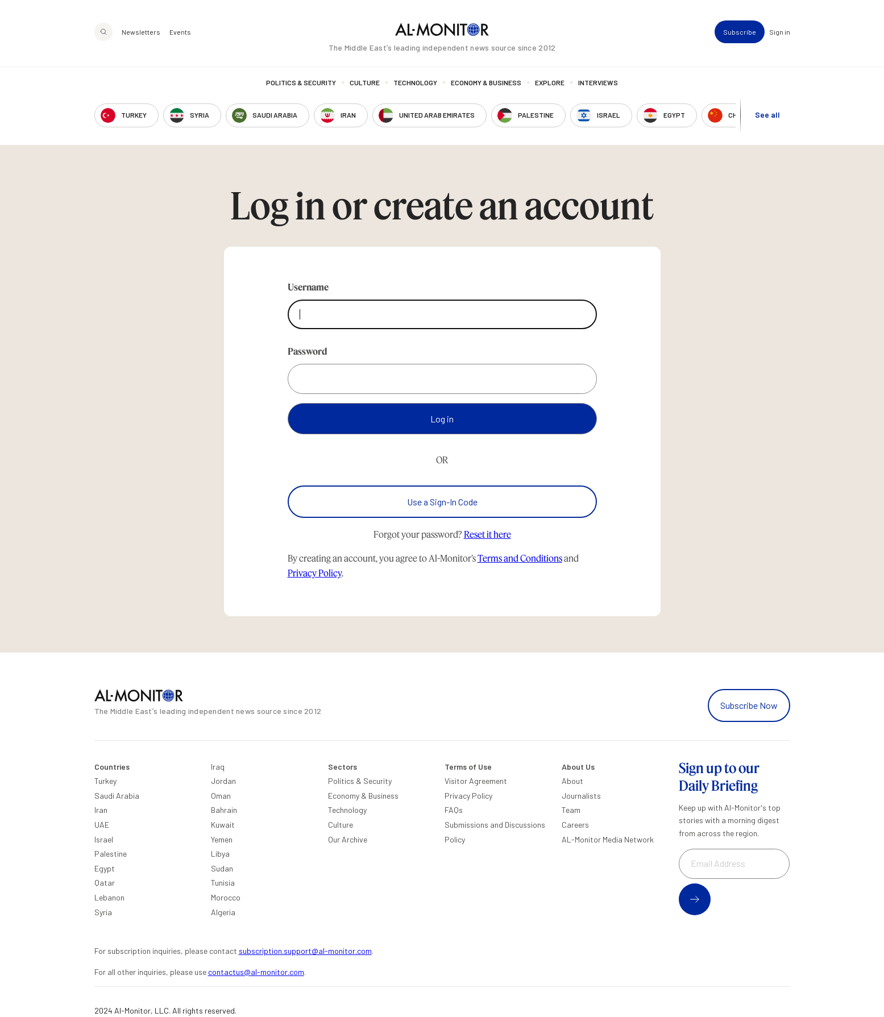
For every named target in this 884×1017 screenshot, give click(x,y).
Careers (575, 824)
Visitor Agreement (476, 781)
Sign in (779, 32)
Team (571, 810)
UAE (101, 824)
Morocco (225, 897)
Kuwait (223, 824)
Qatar (104, 882)
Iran (100, 810)
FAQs (454, 810)
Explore (550, 82)
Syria (103, 912)
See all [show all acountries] (767, 114)
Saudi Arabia (116, 795)
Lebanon (109, 897)
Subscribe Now (749, 705)
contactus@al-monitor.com (256, 972)
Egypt (104, 868)
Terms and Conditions (520, 558)
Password (307, 351)
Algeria (223, 912)
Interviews (598, 82)
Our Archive (347, 839)
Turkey (105, 781)
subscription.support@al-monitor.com (305, 951)
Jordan (223, 781)
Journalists (581, 795)
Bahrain (224, 810)
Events (180, 32)
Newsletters (141, 32)
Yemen (222, 839)
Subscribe (739, 32)
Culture (365, 82)
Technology (415, 82)
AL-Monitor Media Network (608, 839)
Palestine (110, 853)
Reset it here (487, 534)
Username (308, 286)
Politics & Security (301, 82)
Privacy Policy (315, 572)
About (572, 781)
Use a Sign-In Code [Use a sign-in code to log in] (442, 501)
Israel (103, 839)
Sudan (222, 868)
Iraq (218, 766)
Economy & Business (486, 82)
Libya (220, 853)
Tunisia (223, 882)
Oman (221, 795)
